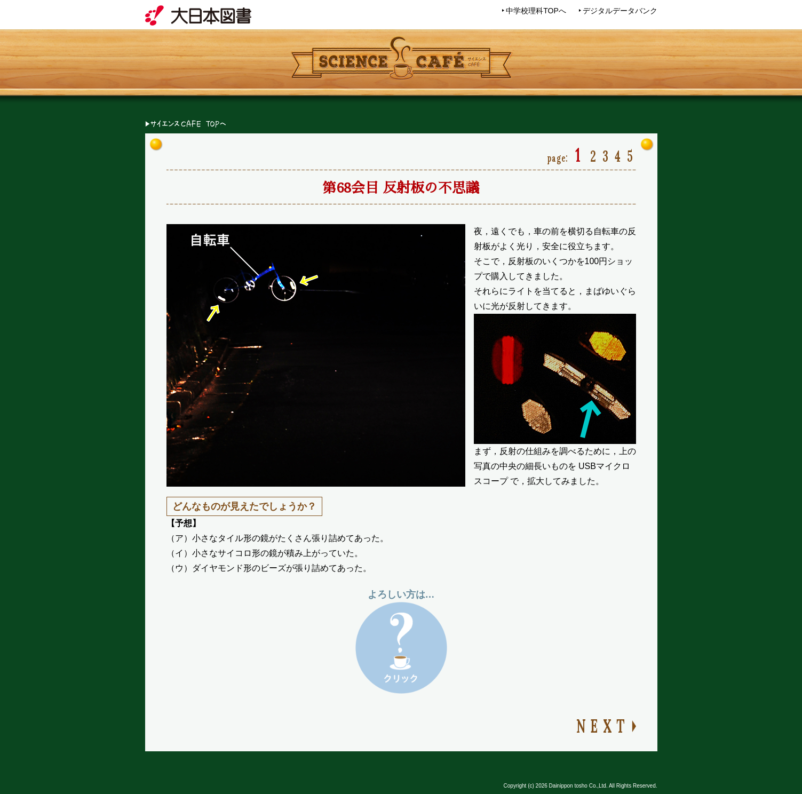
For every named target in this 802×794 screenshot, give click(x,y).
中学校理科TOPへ (536, 10)
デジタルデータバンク (620, 10)
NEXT (602, 724)
